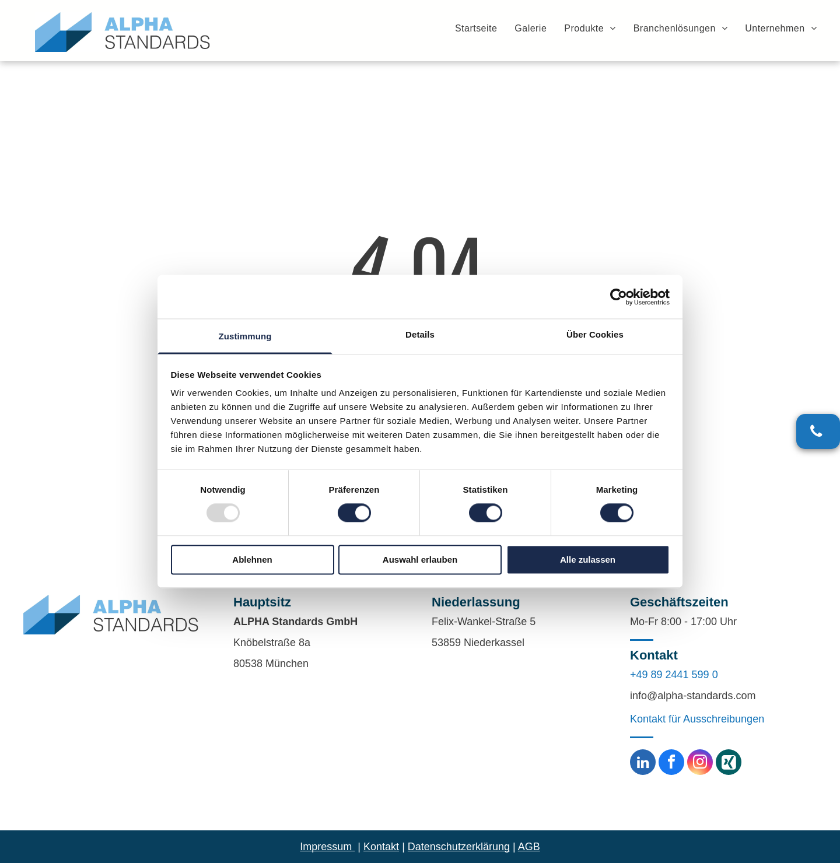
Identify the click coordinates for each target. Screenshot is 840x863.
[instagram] (700, 763)
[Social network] (728, 763)
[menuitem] (467, 28)
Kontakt (381, 847)
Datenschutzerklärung (459, 847)
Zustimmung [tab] (245, 336)
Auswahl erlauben (420, 559)
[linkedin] (643, 763)
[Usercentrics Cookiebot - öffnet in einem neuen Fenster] (619, 297)
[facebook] (671, 763)
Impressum (326, 847)
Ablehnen (252, 559)
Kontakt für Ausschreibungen (697, 719)
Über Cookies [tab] (595, 334)
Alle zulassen (587, 559)
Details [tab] (420, 334)
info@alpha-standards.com (692, 695)
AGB (529, 847)
